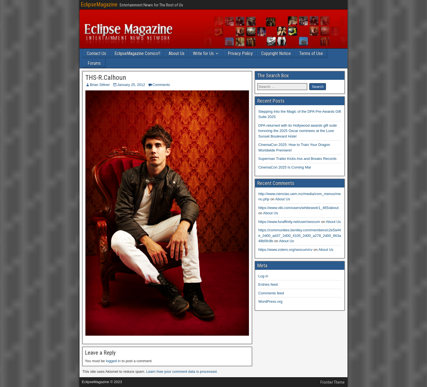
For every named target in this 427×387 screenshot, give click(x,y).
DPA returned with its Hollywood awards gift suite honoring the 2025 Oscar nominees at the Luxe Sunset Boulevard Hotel (297, 130)
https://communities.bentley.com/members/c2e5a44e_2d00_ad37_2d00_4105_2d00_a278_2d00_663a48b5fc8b (299, 235)
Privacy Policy (240, 53)
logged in (113, 361)
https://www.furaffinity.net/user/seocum (289, 222)
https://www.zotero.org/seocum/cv (285, 249)
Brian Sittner (100, 85)
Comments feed (271, 293)
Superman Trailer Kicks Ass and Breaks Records (297, 159)
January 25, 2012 (131, 85)
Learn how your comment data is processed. (182, 371)
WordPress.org (270, 301)
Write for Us (203, 53)
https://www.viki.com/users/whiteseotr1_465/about (298, 208)
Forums (94, 63)
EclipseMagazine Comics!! (137, 53)
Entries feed (268, 284)
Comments (161, 85)
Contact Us (96, 53)
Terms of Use (311, 53)
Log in (263, 276)
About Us (176, 53)
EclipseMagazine (99, 4)
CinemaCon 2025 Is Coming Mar (284, 167)
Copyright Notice (276, 53)
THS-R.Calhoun (105, 77)
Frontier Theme (332, 382)
